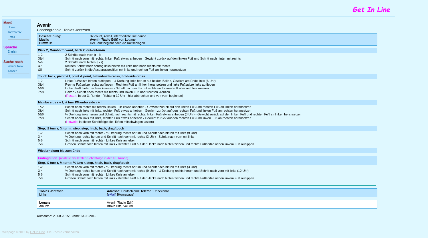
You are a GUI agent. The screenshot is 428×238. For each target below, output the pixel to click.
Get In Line (37, 232)
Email (11, 37)
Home (11, 27)
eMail (111, 194)
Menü (7, 23)
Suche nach (13, 62)
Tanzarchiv (14, 32)
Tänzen (12, 71)
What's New (16, 66)
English (12, 51)
